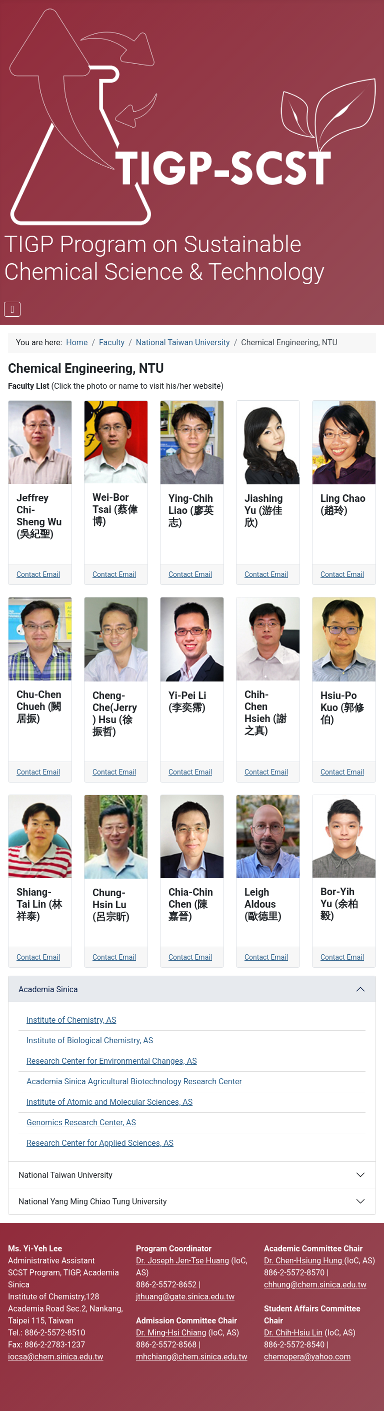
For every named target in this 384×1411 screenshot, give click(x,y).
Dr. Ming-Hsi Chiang (171, 1332)
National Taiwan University (65, 1175)
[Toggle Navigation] (12, 309)
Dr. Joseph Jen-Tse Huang (182, 1260)
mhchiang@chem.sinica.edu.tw (192, 1356)
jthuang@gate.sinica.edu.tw (185, 1296)
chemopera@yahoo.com (307, 1356)
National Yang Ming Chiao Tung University (92, 1201)
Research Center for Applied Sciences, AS (100, 1143)
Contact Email (38, 574)
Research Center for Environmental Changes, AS (111, 1061)
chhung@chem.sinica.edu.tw (315, 1284)
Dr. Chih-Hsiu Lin (293, 1332)
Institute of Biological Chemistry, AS (89, 1040)
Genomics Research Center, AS (81, 1122)
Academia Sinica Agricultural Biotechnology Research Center (134, 1081)
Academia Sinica (48, 989)
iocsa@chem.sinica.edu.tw (56, 1356)
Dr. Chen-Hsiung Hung (304, 1260)
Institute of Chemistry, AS (71, 1020)
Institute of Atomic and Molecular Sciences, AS (109, 1102)
